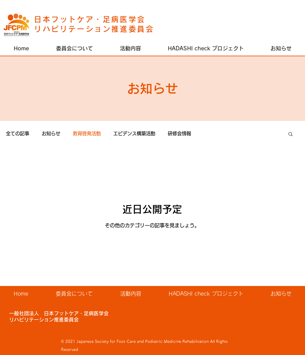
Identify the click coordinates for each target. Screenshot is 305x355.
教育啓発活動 (87, 133)
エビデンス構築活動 (134, 133)
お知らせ (51, 133)
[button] (130, 48)
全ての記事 (17, 133)
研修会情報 (179, 133)
